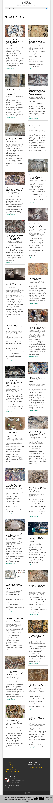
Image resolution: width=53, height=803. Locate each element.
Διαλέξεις (20, 47)
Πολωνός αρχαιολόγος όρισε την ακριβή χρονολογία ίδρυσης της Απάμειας (15, 485)
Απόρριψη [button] (41, 799)
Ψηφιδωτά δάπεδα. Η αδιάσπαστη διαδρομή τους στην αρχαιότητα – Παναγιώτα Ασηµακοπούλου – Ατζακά (15, 42)
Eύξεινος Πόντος (12, 539)
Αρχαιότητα (8, 145)
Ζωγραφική (31, 728)
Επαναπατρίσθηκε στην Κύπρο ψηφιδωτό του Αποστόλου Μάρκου (36, 637)
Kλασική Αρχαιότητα (39, 723)
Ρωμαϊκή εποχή (14, 146)
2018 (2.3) (18, 676)
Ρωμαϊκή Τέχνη (16, 196)
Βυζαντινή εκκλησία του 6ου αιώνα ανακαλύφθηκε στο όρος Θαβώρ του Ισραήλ (37, 379)
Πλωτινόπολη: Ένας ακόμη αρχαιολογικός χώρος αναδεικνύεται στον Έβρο (14, 189)
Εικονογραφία (15, 193)
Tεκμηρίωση (11, 388)
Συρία (22, 296)
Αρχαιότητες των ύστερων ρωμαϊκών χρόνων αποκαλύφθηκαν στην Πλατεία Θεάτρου (37, 176)
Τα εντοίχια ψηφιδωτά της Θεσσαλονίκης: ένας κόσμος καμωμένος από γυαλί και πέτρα (15, 586)
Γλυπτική (8, 333)
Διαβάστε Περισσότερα (10, 68)
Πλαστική (13, 336)
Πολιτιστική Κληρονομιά (16, 194)
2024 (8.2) (39, 45)
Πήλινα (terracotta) (14, 443)
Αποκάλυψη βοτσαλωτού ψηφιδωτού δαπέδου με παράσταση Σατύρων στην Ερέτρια (37, 42)
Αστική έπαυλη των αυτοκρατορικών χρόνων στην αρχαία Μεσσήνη (14, 327)
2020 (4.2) (17, 386)
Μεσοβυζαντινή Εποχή (10, 730)
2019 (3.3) (40, 437)
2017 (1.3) (39, 721)
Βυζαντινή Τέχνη (15, 389)
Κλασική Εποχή (38, 48)
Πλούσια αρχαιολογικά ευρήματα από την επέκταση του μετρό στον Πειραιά (14, 434)
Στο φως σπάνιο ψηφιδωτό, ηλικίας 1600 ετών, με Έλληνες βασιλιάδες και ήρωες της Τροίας (14, 237)
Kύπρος (20, 727)
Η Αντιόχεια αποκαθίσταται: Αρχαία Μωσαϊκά (13, 284)
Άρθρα (17, 331)
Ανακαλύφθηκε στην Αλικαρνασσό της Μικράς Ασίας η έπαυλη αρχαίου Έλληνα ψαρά (37, 433)
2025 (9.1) (16, 47)
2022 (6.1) (38, 129)
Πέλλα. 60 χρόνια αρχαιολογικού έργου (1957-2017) (37, 719)
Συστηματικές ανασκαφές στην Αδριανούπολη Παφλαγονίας (14, 535)
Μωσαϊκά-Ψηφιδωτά (10, 48)
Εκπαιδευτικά (9, 592)
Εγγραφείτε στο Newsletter (35, 767)
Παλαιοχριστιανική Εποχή (16, 544)
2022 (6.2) (39, 229)
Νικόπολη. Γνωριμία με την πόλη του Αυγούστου (14, 619)
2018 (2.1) (16, 727)
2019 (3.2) (16, 488)
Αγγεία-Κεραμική (15, 439)
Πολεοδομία (17, 336)
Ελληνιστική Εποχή (18, 242)
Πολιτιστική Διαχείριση (10, 493)
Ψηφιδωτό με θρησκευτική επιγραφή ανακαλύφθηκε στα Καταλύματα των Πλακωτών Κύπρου (37, 587)
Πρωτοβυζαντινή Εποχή (11, 295)
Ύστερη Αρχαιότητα (42, 135)
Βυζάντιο (21, 389)
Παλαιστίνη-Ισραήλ (41, 134)
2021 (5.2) (15, 287)
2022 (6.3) (17, 241)
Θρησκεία (8, 390)
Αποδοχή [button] (36, 799)
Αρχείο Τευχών (10, 765)
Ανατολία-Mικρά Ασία (10, 541)
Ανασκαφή (17, 96)
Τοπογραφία (19, 146)
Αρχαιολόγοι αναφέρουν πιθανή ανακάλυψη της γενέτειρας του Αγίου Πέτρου (36, 225)
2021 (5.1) (39, 330)
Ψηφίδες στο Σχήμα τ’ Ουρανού (36, 126)
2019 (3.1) (15, 590)
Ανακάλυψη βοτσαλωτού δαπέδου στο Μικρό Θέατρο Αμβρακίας (38, 685)
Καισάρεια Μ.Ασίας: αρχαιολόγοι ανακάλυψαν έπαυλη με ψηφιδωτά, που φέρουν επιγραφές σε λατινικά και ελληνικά (37, 91)
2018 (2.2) (17, 621)
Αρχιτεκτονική (14, 145)
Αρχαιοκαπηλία (9, 490)
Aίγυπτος (42, 491)
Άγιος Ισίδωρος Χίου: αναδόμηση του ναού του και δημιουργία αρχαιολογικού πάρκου (14, 383)
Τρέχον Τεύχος (10, 762)
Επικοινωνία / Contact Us (12, 771)
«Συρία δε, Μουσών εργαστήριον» (35, 278)
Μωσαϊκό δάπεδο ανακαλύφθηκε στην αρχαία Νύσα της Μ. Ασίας (15, 673)
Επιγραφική (37, 132)
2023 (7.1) (17, 192)
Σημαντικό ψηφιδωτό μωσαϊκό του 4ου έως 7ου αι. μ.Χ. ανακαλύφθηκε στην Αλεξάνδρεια (38, 488)
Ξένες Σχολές (36, 495)
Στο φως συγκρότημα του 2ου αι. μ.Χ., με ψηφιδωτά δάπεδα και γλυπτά (14, 140)
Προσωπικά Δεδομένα (11, 769)
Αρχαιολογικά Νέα (15, 97)
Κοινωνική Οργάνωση (13, 334)
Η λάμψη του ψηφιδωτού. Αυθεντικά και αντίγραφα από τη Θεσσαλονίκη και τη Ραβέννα (37, 539)
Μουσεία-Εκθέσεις (10, 292)
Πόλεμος (8, 626)
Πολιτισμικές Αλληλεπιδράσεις (12, 337)
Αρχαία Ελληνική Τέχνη (11, 440)
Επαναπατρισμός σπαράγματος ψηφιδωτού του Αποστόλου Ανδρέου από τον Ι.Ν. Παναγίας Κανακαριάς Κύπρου (14, 723)
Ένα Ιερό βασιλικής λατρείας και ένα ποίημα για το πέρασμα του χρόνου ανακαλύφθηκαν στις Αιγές (37, 326)
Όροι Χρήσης (9, 767)
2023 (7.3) (17, 143)
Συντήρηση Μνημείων (17, 296)
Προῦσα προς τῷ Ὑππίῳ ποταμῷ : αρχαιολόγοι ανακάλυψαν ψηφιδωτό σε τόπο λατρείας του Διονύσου (14, 92)
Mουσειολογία (32, 724)
